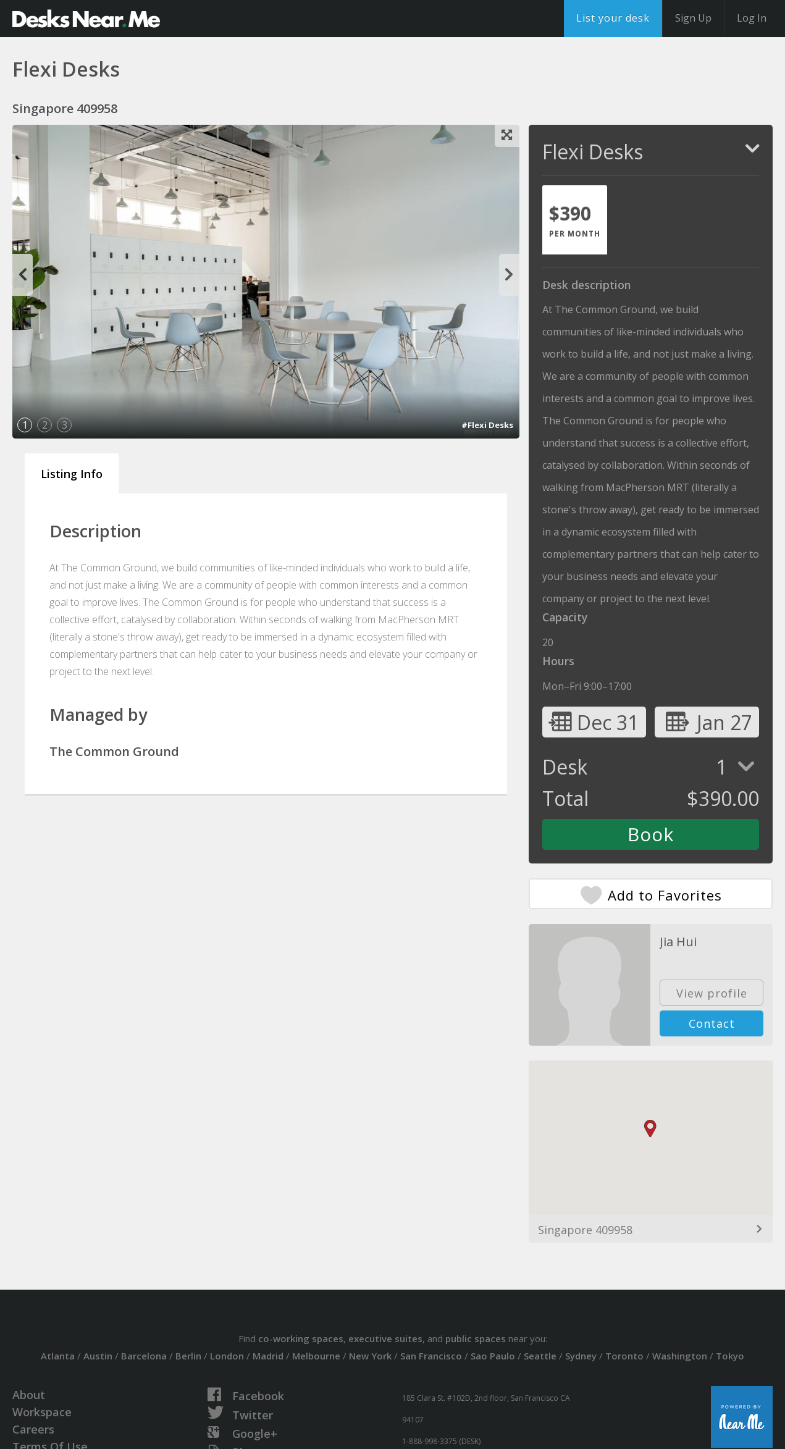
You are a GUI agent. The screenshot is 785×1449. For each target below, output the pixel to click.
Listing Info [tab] (72, 473)
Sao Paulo (493, 1356)
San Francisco (431, 1356)
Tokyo (730, 1356)
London (227, 1356)
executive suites (385, 1338)
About (28, 1394)
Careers (33, 1429)
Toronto (624, 1356)
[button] (650, 1129)
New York (370, 1356)
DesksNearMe (86, 18)
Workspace (42, 1412)
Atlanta (58, 1356)
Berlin (188, 1356)
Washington (679, 1356)
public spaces (475, 1338)
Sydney (581, 1356)
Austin (97, 1356)
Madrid (268, 1356)
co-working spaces (300, 1338)
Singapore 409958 (585, 1229)
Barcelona (144, 1356)
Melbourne (316, 1356)
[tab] (574, 219)
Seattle (540, 1356)
